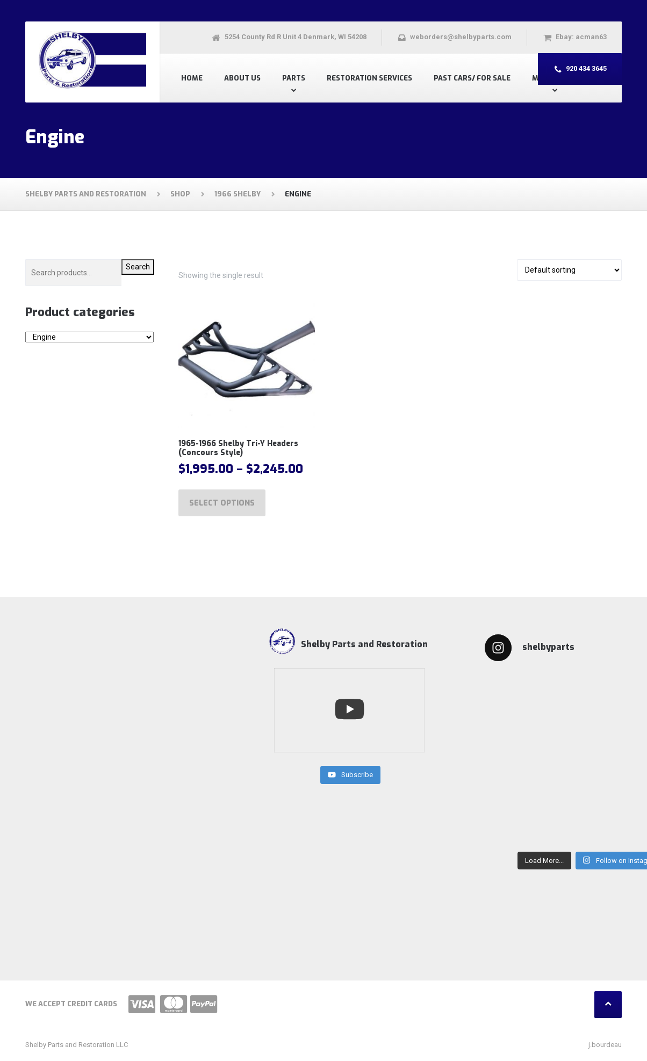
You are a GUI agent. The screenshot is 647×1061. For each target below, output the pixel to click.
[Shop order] (569, 270)
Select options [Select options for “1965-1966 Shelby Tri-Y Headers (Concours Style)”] (222, 503)
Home (192, 78)
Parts (293, 78)
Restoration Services (369, 78)
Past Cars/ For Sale (472, 78)
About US (242, 78)
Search (138, 266)
